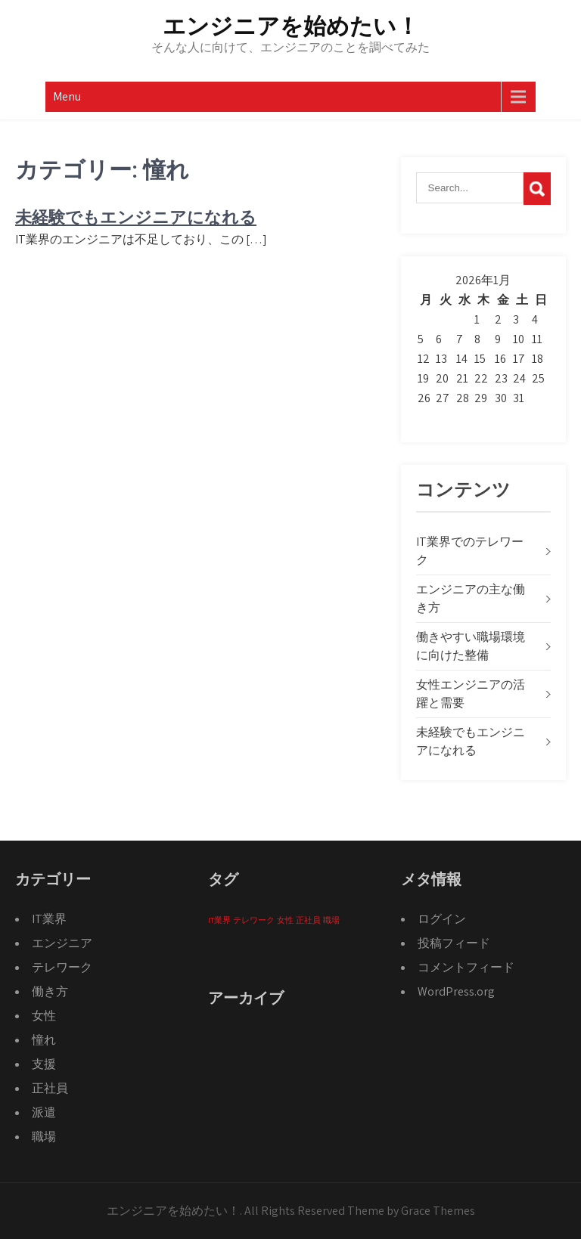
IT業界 (49, 919)
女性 (44, 1016)
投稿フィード (454, 943)
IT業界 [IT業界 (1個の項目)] (219, 920)
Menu (67, 96)
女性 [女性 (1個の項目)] (285, 920)
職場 (44, 1137)
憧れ (44, 1040)
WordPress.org (456, 991)
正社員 (50, 1088)
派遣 (44, 1112)
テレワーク (62, 967)
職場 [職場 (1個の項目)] (331, 920)
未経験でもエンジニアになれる (135, 217)
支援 (44, 1064)
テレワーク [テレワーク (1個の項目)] (254, 920)
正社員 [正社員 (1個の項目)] (308, 920)
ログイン (442, 919)
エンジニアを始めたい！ (291, 26)
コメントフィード (466, 967)
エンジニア (62, 943)
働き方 (50, 991)
